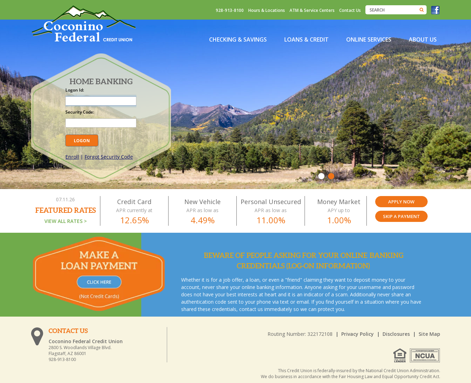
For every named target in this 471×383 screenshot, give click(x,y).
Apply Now (401, 201)
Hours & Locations (266, 10)
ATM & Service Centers (312, 10)
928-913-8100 (230, 10)
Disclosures (396, 334)
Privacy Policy (357, 334)
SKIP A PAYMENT (401, 216)
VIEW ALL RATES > (65, 221)
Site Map (429, 334)
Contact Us (350, 10)
